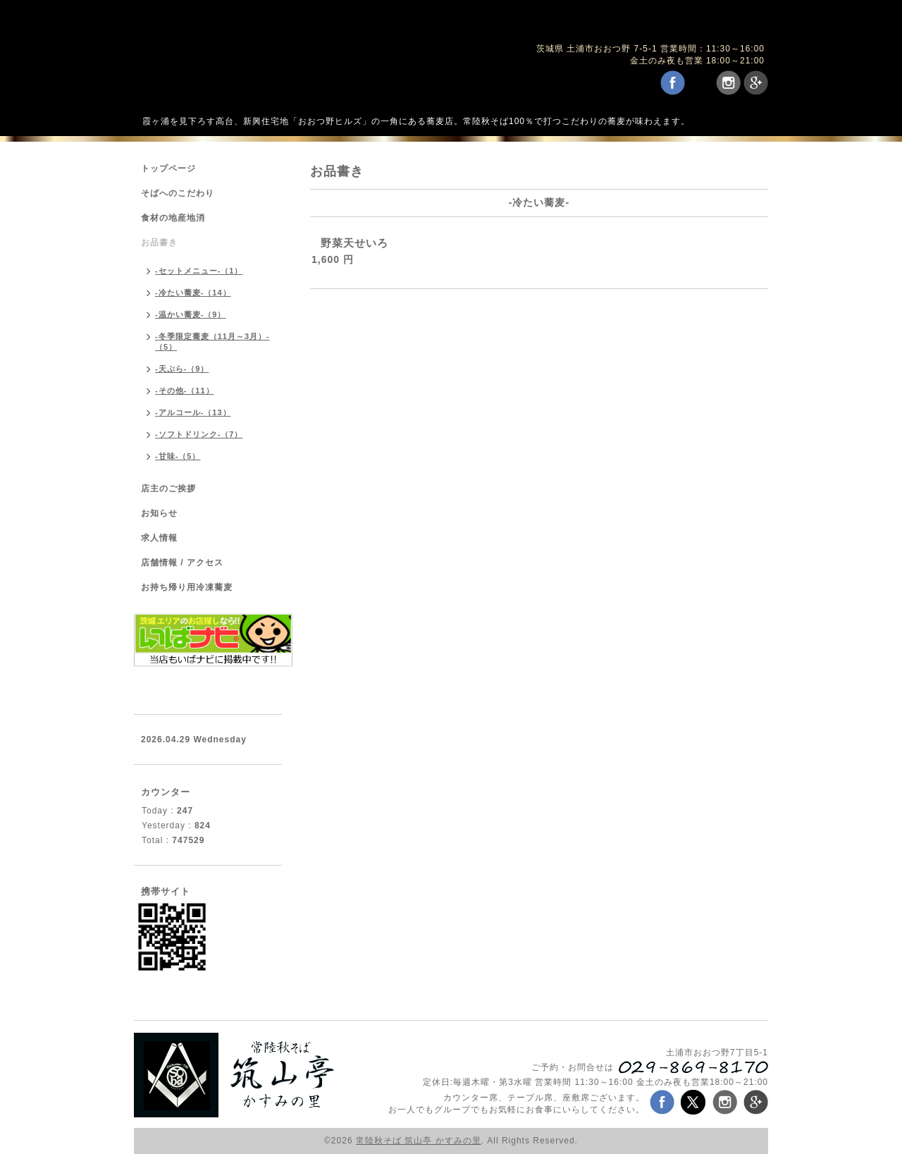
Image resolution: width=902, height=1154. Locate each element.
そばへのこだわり (177, 193)
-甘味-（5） (177, 456)
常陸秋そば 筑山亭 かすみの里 (418, 1141)
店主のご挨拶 (168, 488)
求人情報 (159, 538)
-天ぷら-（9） (182, 368)
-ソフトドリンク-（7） (198, 434)
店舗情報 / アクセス (182, 562)
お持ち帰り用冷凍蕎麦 (187, 587)
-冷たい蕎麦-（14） (193, 292)
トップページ (168, 168)
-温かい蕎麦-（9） (190, 314)
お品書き (159, 242)
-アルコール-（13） (193, 412)
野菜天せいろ (354, 243)
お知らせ (159, 513)
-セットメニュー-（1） (198, 270)
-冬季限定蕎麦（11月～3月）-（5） (212, 341)
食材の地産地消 (173, 218)
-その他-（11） (184, 390)
